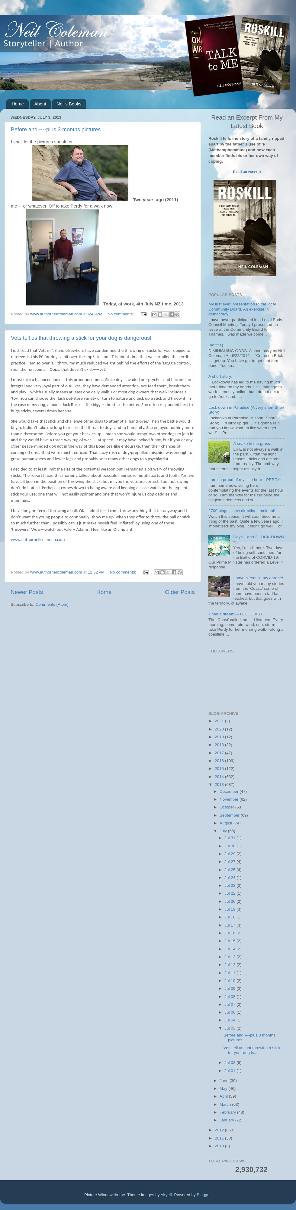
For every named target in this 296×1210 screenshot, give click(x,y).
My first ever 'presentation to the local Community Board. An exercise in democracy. (242, 309)
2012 (220, 1130)
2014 (220, 776)
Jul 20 (230, 901)
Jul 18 (230, 917)
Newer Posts (27, 592)
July (224, 831)
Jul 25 (230, 870)
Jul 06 (230, 1012)
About (40, 103)
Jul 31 (230, 838)
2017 (220, 753)
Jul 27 (230, 861)
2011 (220, 1138)
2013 (220, 784)
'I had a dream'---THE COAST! (236, 614)
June (225, 1080)
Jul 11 (230, 973)
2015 (220, 768)
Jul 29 (230, 854)
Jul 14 (230, 949)
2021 (220, 721)
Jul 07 (230, 1004)
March (226, 1104)
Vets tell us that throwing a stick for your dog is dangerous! (81, 338)
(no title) (215, 345)
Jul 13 (230, 957)
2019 (220, 737)
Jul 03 (230, 1028)
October (227, 807)
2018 (220, 745)
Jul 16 (230, 933)
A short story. (220, 376)
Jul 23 (230, 885)
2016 (220, 760)
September (230, 815)
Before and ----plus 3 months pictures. (56, 130)
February (228, 1112)
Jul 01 (230, 1070)
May (224, 1088)
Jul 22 (230, 893)
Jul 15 (230, 941)
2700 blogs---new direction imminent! (241, 510)
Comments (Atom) (52, 604)
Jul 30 (230, 846)
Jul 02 (230, 1062)
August (226, 823)
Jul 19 (230, 909)
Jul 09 (230, 988)
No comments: (121, 314)
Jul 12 (230, 964)
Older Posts (180, 592)
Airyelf (166, 1195)
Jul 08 (230, 996)
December (230, 791)
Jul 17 (230, 925)
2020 (220, 729)
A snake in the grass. (252, 443)
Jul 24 (230, 877)
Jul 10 (230, 980)
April (224, 1096)
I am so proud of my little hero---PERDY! (245, 479)
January (227, 1120)
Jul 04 (230, 1020)
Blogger (204, 1195)
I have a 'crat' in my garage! (258, 578)
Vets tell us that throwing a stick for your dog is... (252, 1050)
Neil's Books (68, 103)
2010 (220, 1146)
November (230, 799)
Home (18, 103)
